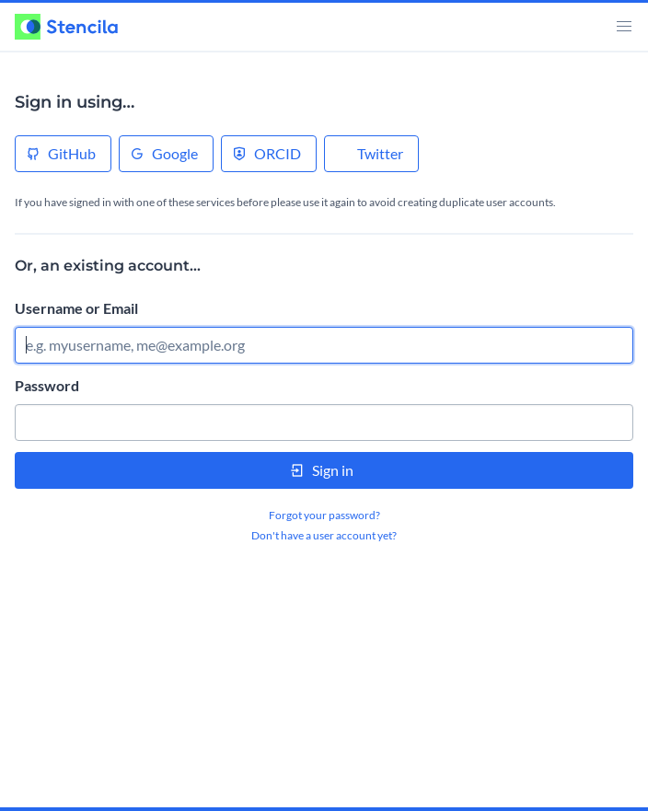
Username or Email (76, 308)
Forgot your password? (324, 515)
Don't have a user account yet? (324, 535)
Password (47, 385)
